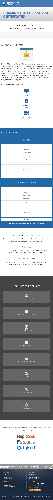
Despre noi (6, 483)
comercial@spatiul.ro (38, 485)
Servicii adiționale (8, 478)
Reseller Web (7, 477)
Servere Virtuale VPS (34, 475)
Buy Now (26, 176)
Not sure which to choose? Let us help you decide (26, 223)
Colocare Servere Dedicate (35, 477)
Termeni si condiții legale (9, 486)
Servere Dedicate (33, 478)
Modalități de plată (8, 485)
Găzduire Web (7, 474)
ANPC (49, 496)
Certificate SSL (32, 474)
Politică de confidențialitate (10, 488)
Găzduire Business (8, 475)
